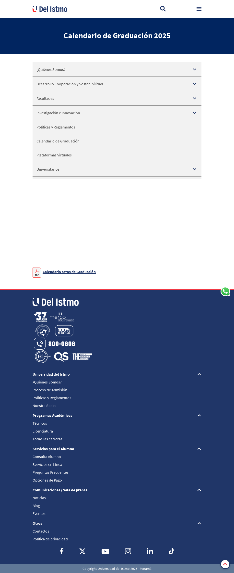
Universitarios (47, 169)
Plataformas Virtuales (54, 155)
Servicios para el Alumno (53, 448)
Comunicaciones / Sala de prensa (60, 489)
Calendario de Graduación (58, 141)
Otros (37, 523)
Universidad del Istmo (51, 374)
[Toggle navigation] (199, 9)
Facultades (45, 98)
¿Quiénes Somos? (51, 69)
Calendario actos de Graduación (69, 271)
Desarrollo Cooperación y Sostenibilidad (69, 83)
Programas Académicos (52, 415)
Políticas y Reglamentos (55, 127)
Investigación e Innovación (58, 112)
